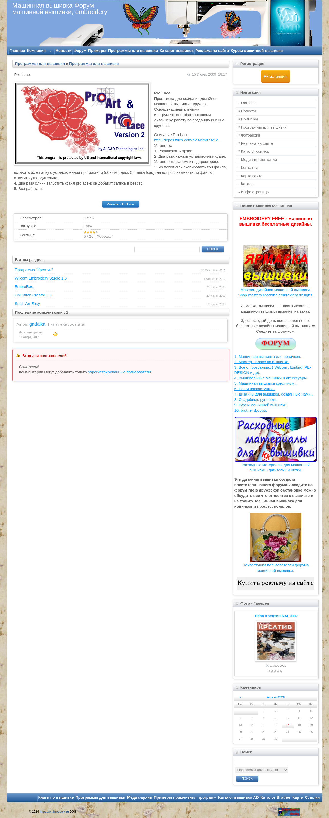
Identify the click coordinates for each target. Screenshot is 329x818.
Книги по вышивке (56, 797)
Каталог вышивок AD (238, 797)
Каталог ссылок (255, 151)
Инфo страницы (255, 192)
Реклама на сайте (212, 50)
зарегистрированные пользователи (119, 372)
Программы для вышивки (133, 50)
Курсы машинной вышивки (257, 50)
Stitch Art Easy (27, 303)
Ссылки (312, 797)
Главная (17, 50)
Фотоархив (250, 135)
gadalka (37, 324)
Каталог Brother (275, 797)
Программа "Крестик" (34, 269)
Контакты (249, 167)
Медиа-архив (139, 797)
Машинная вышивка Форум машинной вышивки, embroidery (59, 8)
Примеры (97, 50)
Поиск (212, 249)
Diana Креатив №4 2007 (275, 616)
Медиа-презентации (259, 159)
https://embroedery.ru (54, 811)
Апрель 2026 (276, 697)
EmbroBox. (24, 286)
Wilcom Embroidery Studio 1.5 (41, 278)
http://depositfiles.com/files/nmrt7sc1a (186, 140)
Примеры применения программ (185, 797)
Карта (297, 797)
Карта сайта (252, 176)
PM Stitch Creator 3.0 (33, 295)
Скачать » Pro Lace (120, 204)
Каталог (248, 183)
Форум (80, 50)
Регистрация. (276, 76)
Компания (39, 51)
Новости (64, 50)
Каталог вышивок (177, 50)
